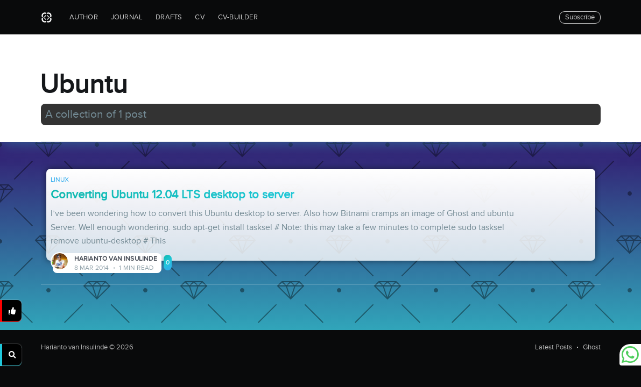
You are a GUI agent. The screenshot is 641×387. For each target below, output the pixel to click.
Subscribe (580, 17)
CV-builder (238, 17)
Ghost (592, 347)
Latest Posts (553, 347)
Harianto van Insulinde (115, 258)
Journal (127, 17)
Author (83, 17)
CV (200, 17)
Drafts (169, 17)
